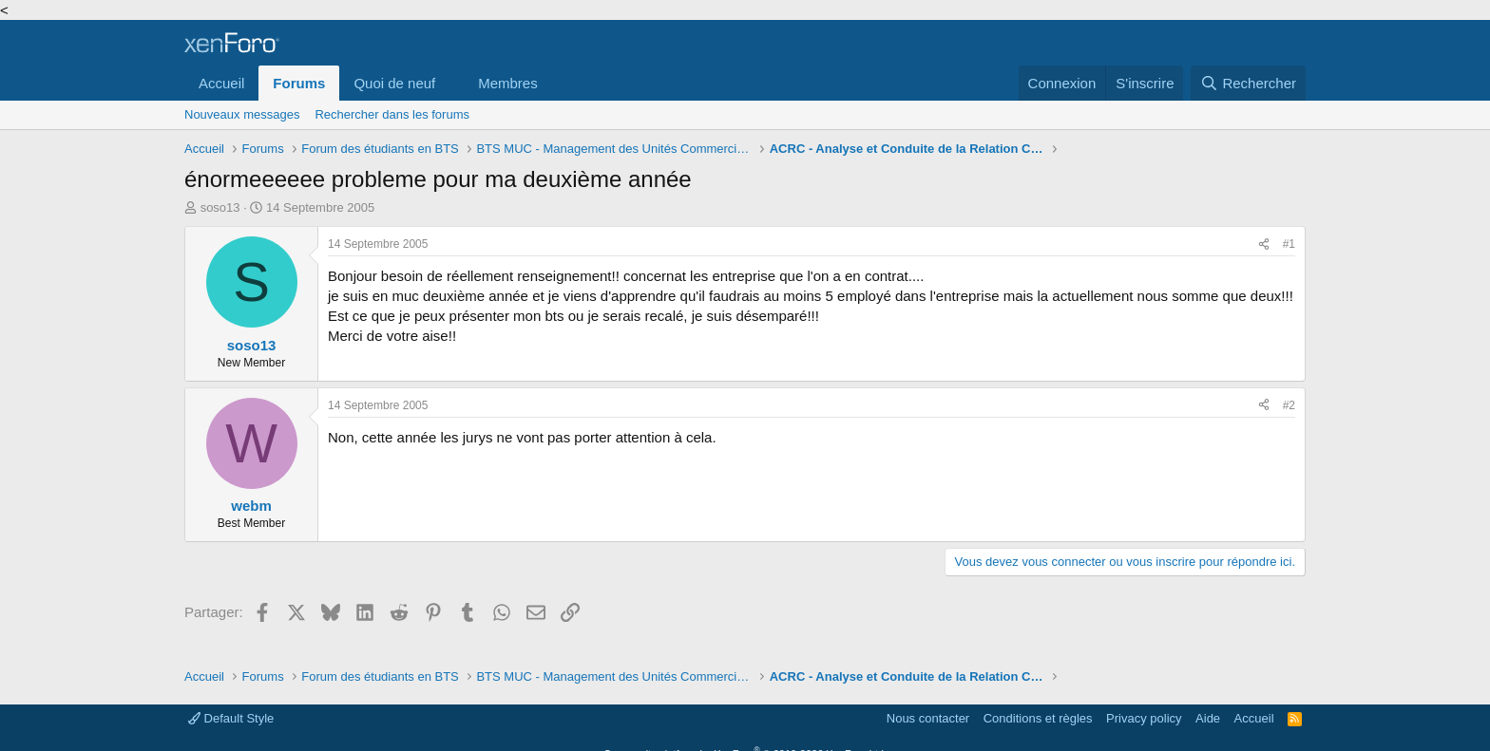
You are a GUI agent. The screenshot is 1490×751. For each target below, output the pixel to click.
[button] (450, 83)
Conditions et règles (1038, 718)
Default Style (231, 718)
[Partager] (1263, 244)
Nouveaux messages (241, 114)
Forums (299, 83)
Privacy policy (1143, 718)
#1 (1289, 244)
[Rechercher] (1248, 83)
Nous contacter (928, 718)
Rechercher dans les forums (392, 114)
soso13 (220, 207)
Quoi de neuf (394, 83)
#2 (1289, 405)
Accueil (221, 83)
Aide (1207, 718)
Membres (508, 83)
